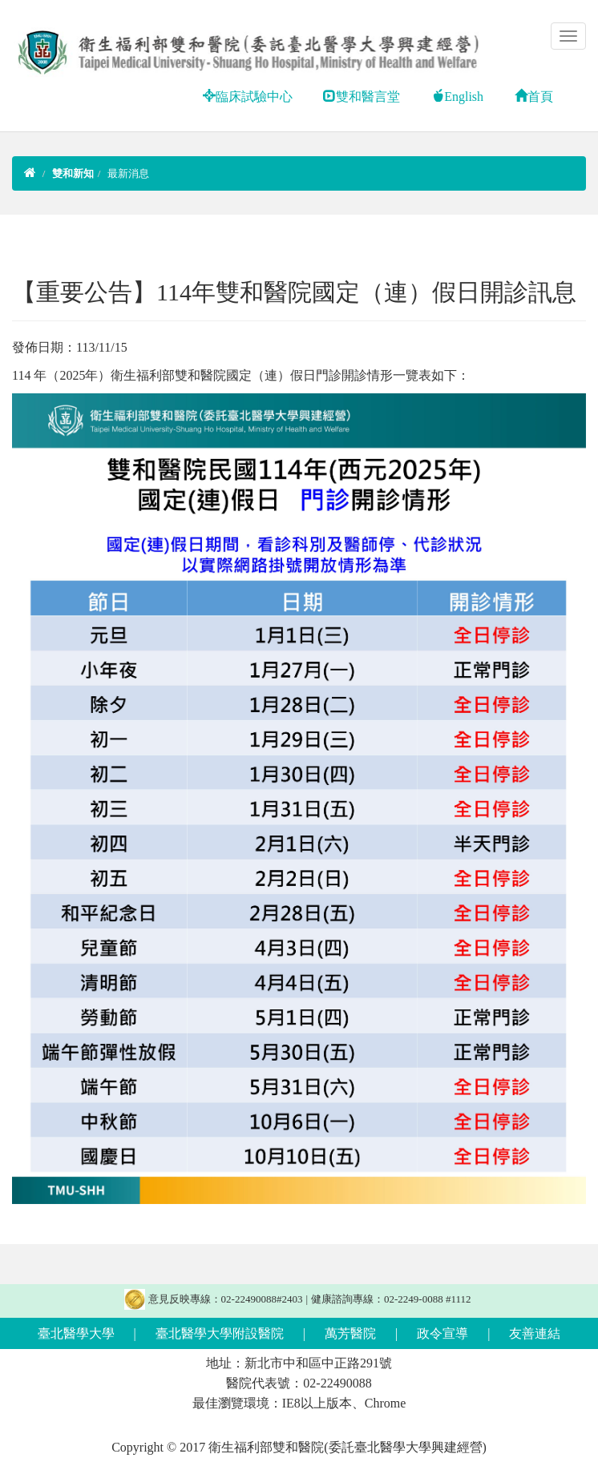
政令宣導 (442, 1333)
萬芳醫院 (350, 1333)
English (457, 96)
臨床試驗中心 (248, 96)
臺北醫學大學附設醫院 (220, 1333)
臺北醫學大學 (76, 1333)
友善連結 (534, 1333)
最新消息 (128, 173)
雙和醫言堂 (361, 96)
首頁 (534, 96)
